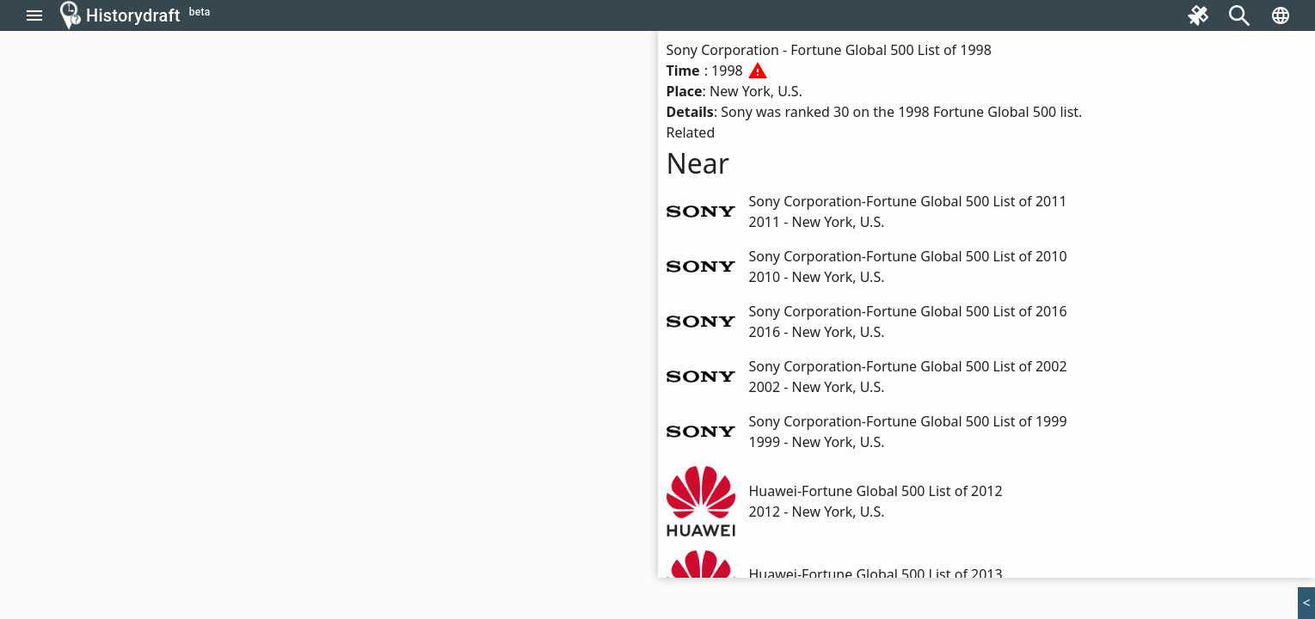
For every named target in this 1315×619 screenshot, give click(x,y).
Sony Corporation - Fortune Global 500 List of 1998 (829, 49)
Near (698, 162)
